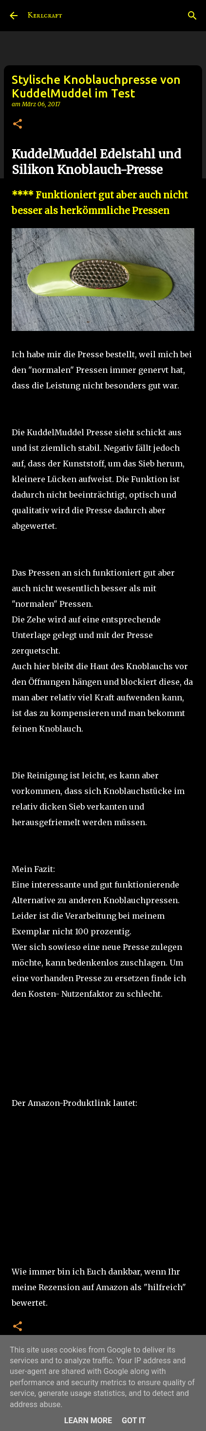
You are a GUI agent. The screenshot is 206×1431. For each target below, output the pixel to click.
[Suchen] (192, 15)
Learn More (88, 1420)
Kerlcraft (44, 15)
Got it (134, 1420)
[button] (17, 124)
